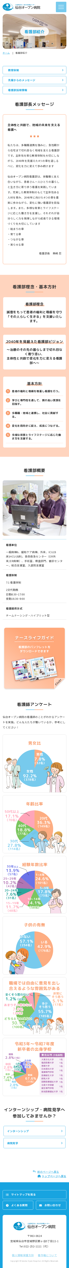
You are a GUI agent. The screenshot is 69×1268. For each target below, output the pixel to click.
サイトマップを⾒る (23, 1194)
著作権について (47, 1255)
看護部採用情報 (17, 90)
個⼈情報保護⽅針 (23, 1255)
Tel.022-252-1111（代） (34, 1246)
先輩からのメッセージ (21, 80)
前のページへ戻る (48, 1172)
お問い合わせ (52, 1205)
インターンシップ (18, 1131)
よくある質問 (19, 1205)
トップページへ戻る (54, 1176)
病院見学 (12, 1143)
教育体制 (13, 70)
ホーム (6, 52)
